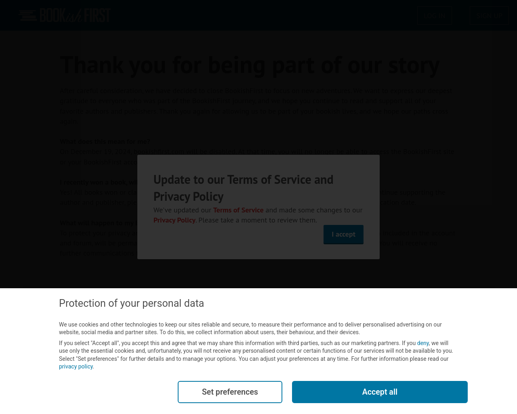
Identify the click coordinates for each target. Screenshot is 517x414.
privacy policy (76, 367)
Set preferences (230, 392)
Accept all (379, 392)
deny (423, 343)
